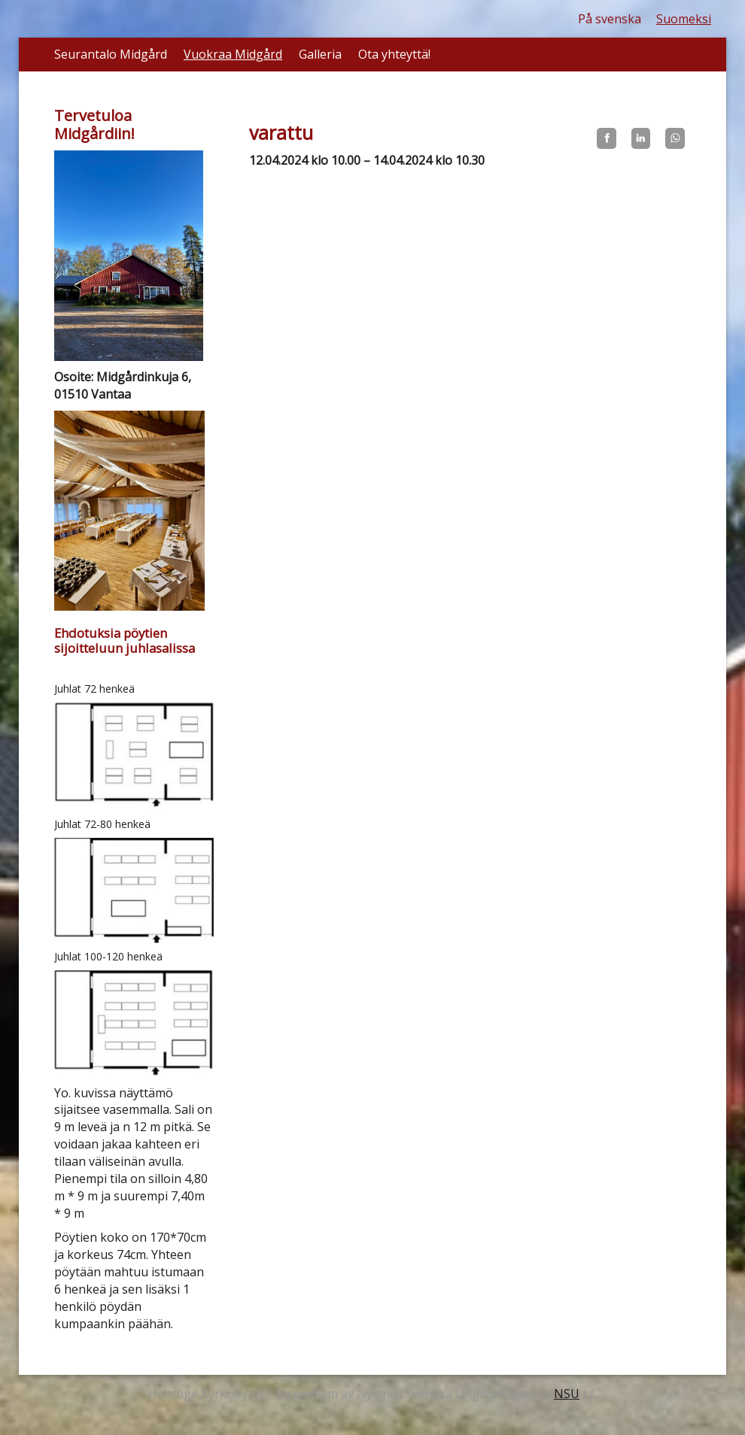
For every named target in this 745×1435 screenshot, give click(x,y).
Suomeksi (683, 19)
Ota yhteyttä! (394, 54)
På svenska (609, 19)
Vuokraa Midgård (233, 54)
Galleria (320, 54)
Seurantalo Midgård (110, 54)
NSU (566, 1393)
